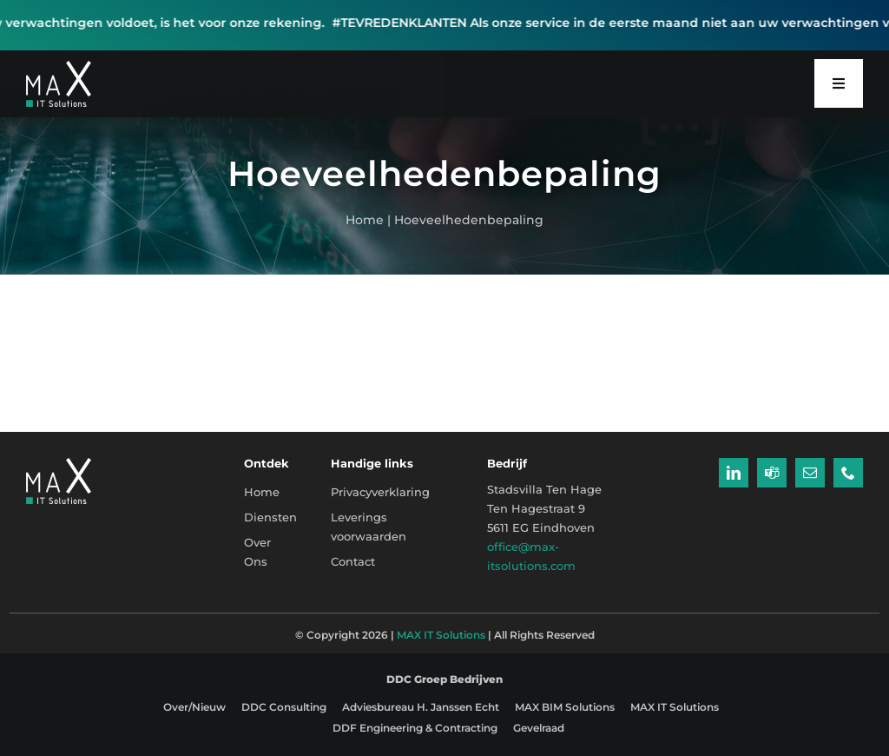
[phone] (848, 472)
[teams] (772, 472)
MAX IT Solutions (441, 634)
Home (365, 220)
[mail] (810, 472)
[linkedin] (733, 472)
